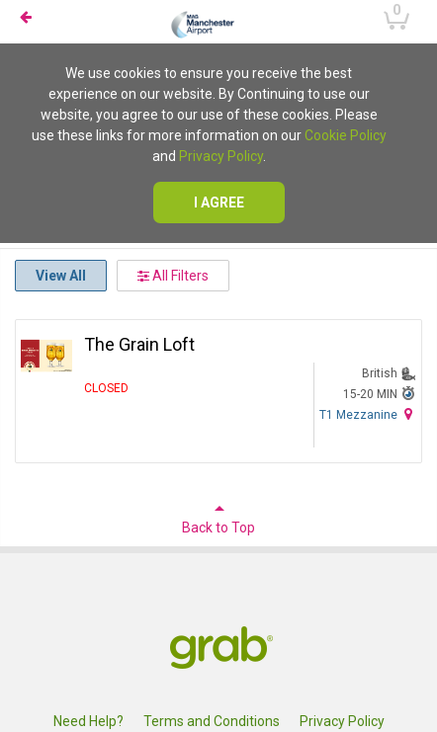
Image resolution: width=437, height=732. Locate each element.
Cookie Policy (346, 135)
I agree (219, 202)
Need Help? (88, 721)
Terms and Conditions (211, 721)
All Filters (173, 276)
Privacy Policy (221, 156)
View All (61, 276)
